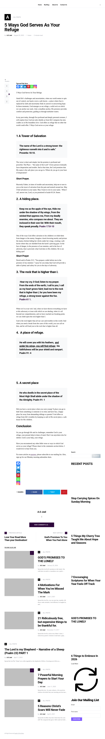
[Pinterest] (28, 86)
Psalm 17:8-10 (46, 226)
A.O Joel (9, 35)
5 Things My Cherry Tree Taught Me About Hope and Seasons (85, 539)
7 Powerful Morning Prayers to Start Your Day (51, 678)
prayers (33, 454)
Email (73, 705)
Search (73, 452)
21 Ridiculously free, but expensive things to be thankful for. (52, 621)
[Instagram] (35, 86)
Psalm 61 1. (25, 299)
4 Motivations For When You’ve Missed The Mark (51, 588)
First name (74, 711)
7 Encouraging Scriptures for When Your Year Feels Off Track (85, 580)
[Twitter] (21, 86)
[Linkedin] (25, 86)
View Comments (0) (41, 525)
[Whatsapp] (31, 86)
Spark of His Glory (19, 733)
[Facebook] (18, 86)
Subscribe (76, 719)
